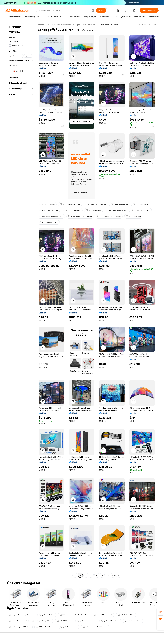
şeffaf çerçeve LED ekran (20, 627)
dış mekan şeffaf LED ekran (109, 216)
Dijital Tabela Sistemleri (85, 25)
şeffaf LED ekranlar (72, 210)
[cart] (126, 11)
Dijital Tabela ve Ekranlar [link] (109, 25)
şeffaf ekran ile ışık (133, 621)
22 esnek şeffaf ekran (140, 210)
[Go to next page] (118, 575)
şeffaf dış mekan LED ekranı (80, 216)
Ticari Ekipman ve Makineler (59, 25)
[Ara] (101, 10)
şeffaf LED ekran (47, 204)
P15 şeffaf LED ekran (48, 222)
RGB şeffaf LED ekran (45, 627)
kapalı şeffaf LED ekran (95, 204)
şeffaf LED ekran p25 (103, 615)
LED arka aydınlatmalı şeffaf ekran (74, 615)
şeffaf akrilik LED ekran (70, 204)
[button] (93, 10)
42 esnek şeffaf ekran (116, 210)
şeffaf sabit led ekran (86, 621)
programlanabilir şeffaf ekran (21, 615)
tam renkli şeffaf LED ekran (51, 216)
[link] (160, 612)
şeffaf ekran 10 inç (126, 615)
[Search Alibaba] (64, 10)
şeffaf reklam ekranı (110, 621)
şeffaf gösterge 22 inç (42, 621)
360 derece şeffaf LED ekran (95, 627)
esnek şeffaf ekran (119, 204)
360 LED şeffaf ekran (48, 210)
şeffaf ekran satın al (18, 621)
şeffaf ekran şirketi (68, 627)
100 (113, 575)
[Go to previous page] (74, 575)
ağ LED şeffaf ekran (141, 204)
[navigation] (20, 300)
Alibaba (41, 25)
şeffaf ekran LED (93, 210)
